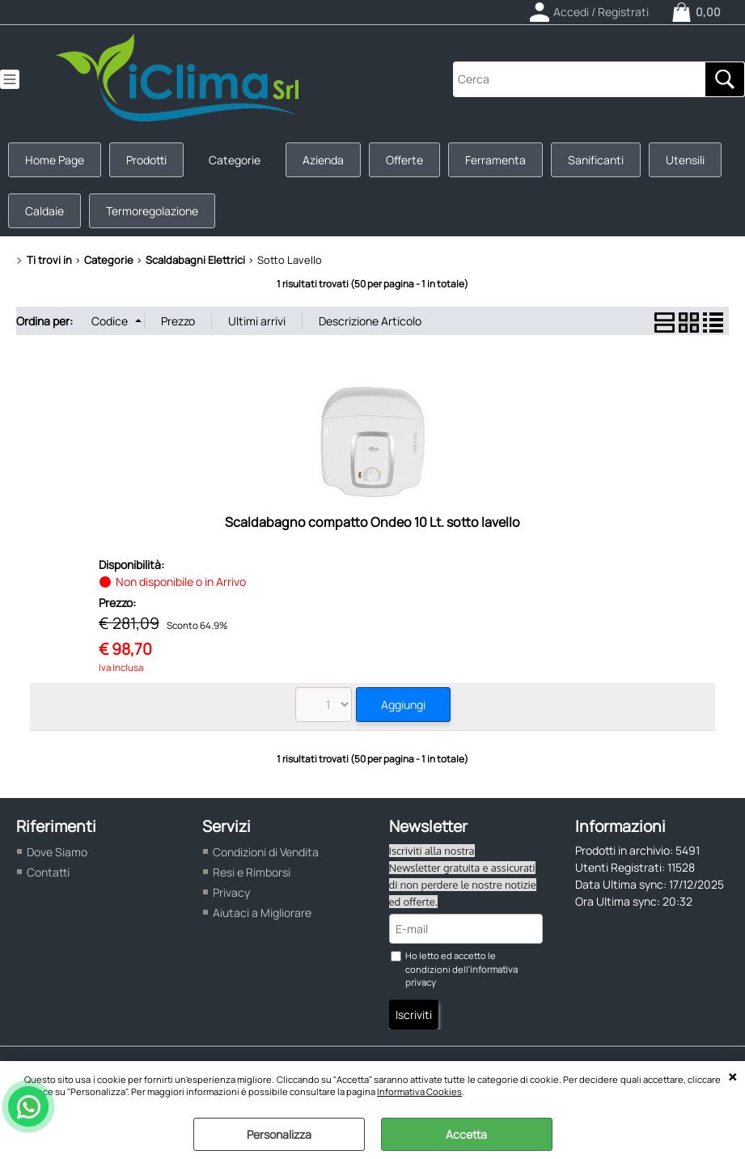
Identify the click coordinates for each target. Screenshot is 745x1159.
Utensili (685, 160)
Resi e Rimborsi (251, 872)
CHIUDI (732, 1077)
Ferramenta (495, 160)
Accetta (466, 1134)
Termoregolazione (152, 211)
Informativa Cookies (419, 1091)
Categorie (234, 160)
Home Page (54, 160)
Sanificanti (596, 160)
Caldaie (44, 211)
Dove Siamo (57, 852)
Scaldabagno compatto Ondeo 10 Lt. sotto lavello (372, 522)
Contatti (48, 872)
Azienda (323, 160)
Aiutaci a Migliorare (262, 912)
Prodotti (146, 160)
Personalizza (279, 1134)
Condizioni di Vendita (266, 852)
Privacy (231, 892)
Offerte (404, 160)
